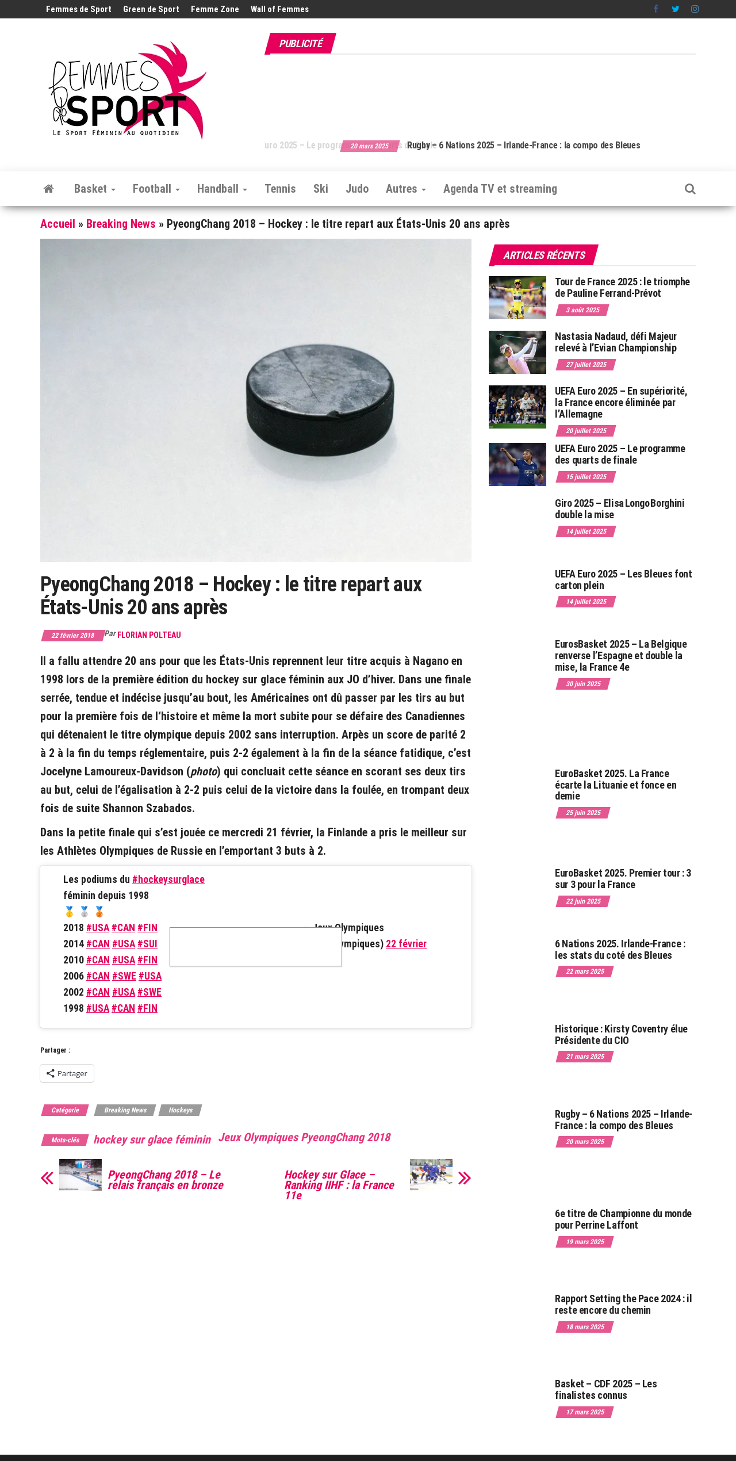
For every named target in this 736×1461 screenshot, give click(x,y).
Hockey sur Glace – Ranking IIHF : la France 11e (339, 1184)
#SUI (147, 944)
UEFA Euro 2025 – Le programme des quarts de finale (364, 145)
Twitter (675, 9)
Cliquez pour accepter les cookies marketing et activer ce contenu (256, 946)
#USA (97, 928)
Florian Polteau (149, 635)
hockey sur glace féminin (151, 1139)
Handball (222, 189)
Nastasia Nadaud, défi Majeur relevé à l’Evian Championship (616, 342)
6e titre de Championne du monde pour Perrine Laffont (623, 1219)
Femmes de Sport (79, 9)
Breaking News (121, 224)
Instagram (694, 9)
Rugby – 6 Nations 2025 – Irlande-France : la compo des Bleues (623, 1119)
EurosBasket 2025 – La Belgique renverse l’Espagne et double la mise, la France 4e (621, 655)
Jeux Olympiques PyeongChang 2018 (304, 1137)
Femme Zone (215, 9)
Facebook (656, 9)
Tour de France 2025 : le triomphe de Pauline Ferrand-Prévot (622, 287)
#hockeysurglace (168, 879)
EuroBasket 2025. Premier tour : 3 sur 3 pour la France (623, 878)
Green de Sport (151, 9)
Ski (320, 189)
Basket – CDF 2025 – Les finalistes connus (606, 1389)
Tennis (280, 189)
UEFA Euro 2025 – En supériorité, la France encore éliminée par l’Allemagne (621, 402)
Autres (406, 189)
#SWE (124, 976)
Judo (357, 189)
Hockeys (180, 1110)
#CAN (123, 928)
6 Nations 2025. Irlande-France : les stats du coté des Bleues (620, 949)
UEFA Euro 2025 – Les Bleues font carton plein (623, 579)
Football (156, 189)
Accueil (57, 224)
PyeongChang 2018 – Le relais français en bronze (165, 1179)
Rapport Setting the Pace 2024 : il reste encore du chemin (623, 1304)
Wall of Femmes (280, 9)
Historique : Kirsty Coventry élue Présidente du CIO (621, 1034)
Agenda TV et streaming (500, 189)
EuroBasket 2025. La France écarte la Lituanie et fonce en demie (615, 784)
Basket (95, 189)
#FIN (147, 928)
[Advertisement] (486, 91)
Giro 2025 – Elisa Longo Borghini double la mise (619, 509)
